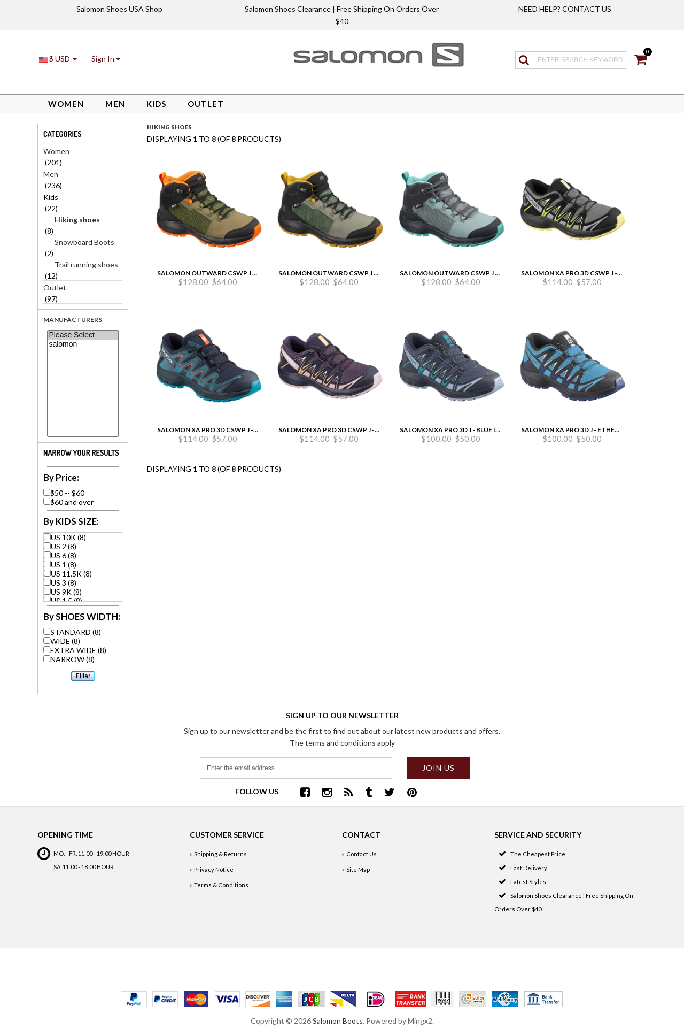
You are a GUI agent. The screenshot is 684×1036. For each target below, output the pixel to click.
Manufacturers (72, 320)
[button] (106, 58)
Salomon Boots (338, 1020)
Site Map (358, 869)
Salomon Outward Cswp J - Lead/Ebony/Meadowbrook (498, 273)
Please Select (83, 335)
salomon (83, 344)
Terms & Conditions (221, 884)
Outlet (206, 104)
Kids (156, 104)
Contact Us (361, 853)
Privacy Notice (214, 869)
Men (115, 104)
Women (66, 104)
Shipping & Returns (220, 853)
